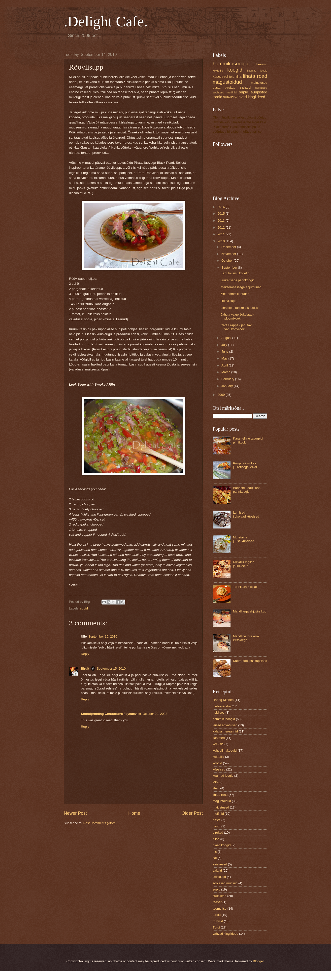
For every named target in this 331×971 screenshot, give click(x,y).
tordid (217, 97)
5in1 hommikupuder (235, 294)
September (229, 267)
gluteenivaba (222, 706)
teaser (217, 902)
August (226, 338)
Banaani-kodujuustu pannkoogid (247, 489)
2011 (222, 234)
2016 (222, 207)
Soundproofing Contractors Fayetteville (111, 714)
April (225, 365)
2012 (222, 227)
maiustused (259, 82)
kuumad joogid (257, 70)
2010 (222, 241)
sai (215, 858)
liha (238, 76)
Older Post (192, 813)
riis (215, 851)
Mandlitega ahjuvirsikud (249, 611)
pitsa (216, 839)
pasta (217, 87)
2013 (222, 220)
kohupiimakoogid (225, 750)
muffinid (218, 813)
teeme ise (220, 908)
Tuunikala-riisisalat (246, 587)
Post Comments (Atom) (100, 823)
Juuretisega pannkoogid (238, 280)
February (228, 379)
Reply (85, 654)
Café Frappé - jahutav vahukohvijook (236, 327)
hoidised (219, 712)
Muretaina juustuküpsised (243, 539)
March (226, 372)
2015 (222, 213)
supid (84, 608)
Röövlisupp (228, 301)
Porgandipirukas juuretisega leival (245, 465)
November (229, 254)
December (229, 247)
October (227, 260)
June (225, 351)
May (224, 358)
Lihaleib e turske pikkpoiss (239, 308)
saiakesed (220, 864)
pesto (217, 826)
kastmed (219, 738)
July (224, 345)
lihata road (255, 76)
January (227, 386)
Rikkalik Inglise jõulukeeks (243, 563)
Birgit (85, 668)
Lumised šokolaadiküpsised (246, 514)
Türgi (216, 927)
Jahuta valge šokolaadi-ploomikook (237, 316)
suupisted (259, 92)
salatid (245, 87)
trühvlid (228, 97)
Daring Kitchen (223, 700)
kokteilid (218, 70)
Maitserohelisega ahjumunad (241, 287)
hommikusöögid (230, 63)
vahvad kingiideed (249, 97)
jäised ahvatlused (225, 725)
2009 (222, 395)
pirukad (230, 87)
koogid (234, 70)
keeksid (261, 64)
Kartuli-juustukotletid (235, 273)
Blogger (258, 961)
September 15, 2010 (102, 636)
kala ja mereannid (225, 731)
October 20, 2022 (155, 714)
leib (231, 77)
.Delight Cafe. (106, 21)
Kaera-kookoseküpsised (250, 661)
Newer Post (75, 813)
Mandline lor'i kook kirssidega (246, 638)
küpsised (220, 76)
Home (134, 813)
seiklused (261, 87)
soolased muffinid (224, 92)
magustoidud (227, 82)
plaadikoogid (222, 845)
